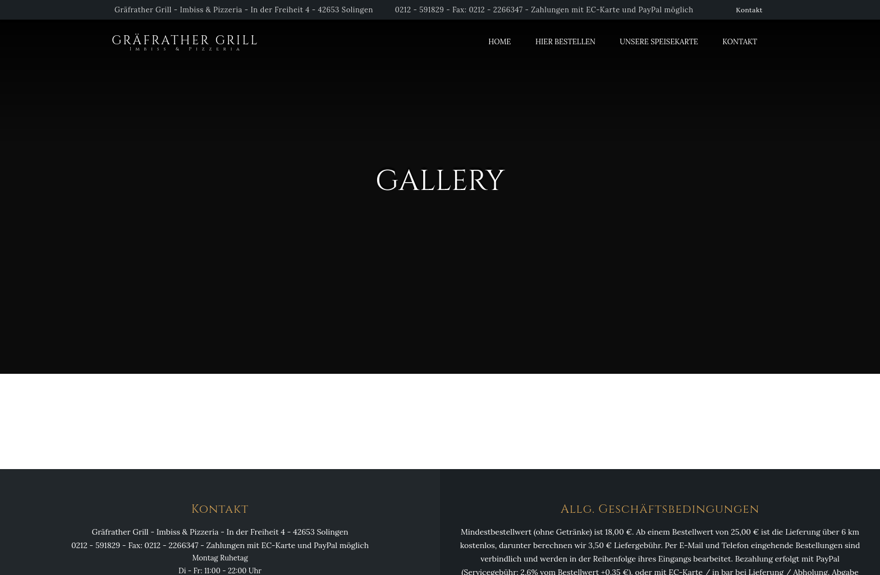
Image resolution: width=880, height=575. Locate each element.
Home (499, 42)
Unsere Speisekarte (659, 42)
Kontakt (749, 10)
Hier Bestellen (565, 42)
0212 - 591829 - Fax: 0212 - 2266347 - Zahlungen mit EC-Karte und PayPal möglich (544, 10)
